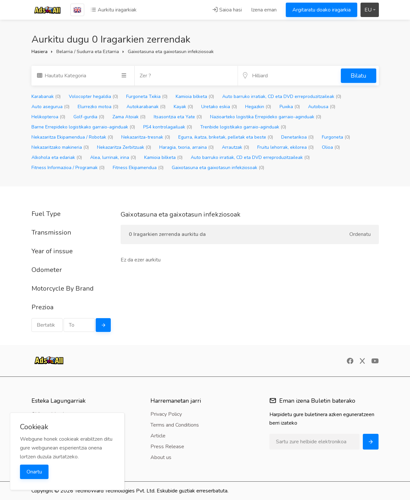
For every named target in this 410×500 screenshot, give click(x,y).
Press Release (167, 446)
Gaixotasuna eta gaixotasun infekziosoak (218, 167)
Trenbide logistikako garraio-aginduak (243, 127)
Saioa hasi (227, 9)
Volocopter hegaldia (93, 96)
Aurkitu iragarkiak (113, 9)
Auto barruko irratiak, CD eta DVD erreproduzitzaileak (281, 96)
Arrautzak (235, 147)
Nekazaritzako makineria (60, 147)
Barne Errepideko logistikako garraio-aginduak (83, 127)
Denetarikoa (297, 137)
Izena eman (264, 9)
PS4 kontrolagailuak (167, 127)
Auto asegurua (50, 107)
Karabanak (46, 96)
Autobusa (321, 107)
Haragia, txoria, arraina (186, 147)
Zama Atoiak (129, 117)
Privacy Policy (166, 414)
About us (160, 457)
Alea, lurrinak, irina (113, 157)
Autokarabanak (146, 107)
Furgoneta (336, 137)
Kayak (183, 107)
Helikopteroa (48, 117)
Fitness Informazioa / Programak (68, 167)
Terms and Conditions (174, 425)
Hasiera (39, 51)
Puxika (290, 107)
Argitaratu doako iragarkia (321, 9)
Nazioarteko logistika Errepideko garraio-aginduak (265, 117)
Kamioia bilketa (195, 96)
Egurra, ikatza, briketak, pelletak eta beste (225, 137)
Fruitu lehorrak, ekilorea (285, 147)
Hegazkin (258, 107)
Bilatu (358, 76)
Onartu (34, 471)
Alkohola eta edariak (56, 157)
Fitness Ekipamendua (138, 167)
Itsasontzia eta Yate (178, 117)
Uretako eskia (219, 107)
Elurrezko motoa (98, 107)
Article (158, 435)
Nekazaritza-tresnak (145, 137)
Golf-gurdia (88, 117)
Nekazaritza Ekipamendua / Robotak (72, 137)
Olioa (331, 147)
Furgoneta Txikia (146, 96)
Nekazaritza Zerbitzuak (124, 147)
